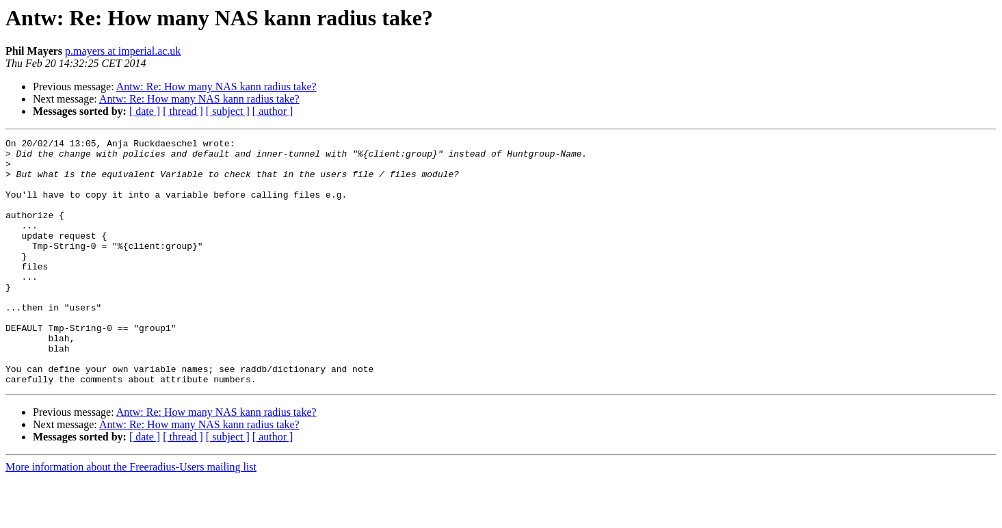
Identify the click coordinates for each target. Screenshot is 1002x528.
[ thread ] (183, 111)
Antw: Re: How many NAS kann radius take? (216, 86)
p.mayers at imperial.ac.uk (123, 51)
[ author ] (272, 111)
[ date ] (144, 111)
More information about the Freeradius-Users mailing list (130, 516)
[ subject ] (228, 111)
